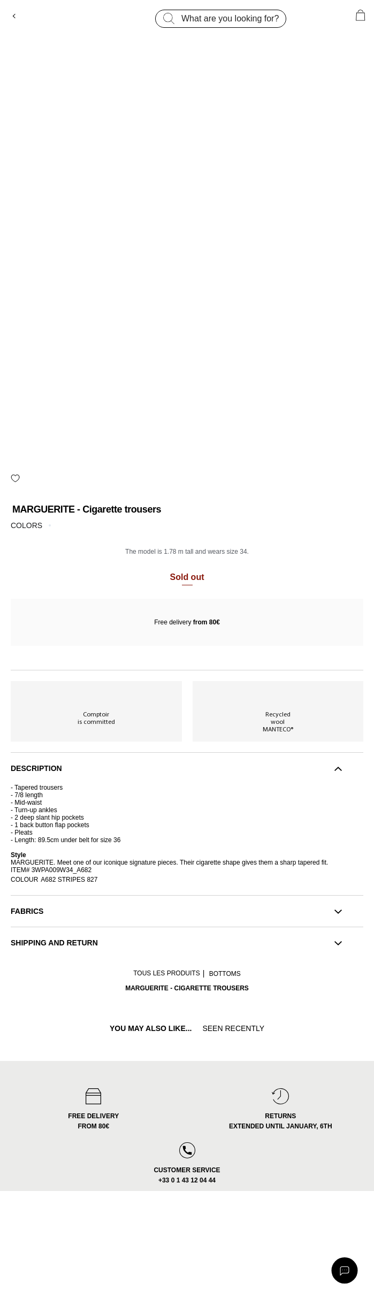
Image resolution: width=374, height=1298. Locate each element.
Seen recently (233, 1028)
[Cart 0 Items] (360, 15)
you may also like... (151, 1028)
